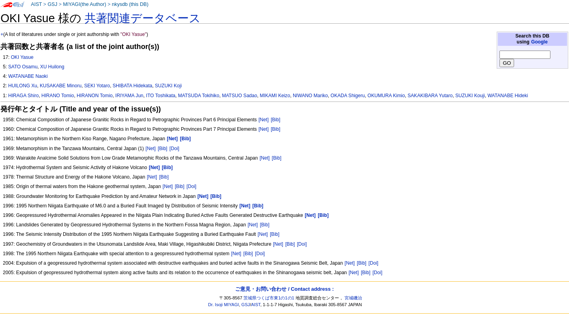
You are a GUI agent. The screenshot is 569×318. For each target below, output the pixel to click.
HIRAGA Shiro (23, 95)
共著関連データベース (143, 18)
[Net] (263, 119)
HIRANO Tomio (57, 95)
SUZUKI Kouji (470, 95)
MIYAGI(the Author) (84, 4)
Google (539, 42)
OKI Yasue (22, 57)
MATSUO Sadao (239, 95)
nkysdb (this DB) (130, 4)
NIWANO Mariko (310, 95)
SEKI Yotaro (97, 85)
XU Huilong (52, 67)
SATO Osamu (23, 67)
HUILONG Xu (22, 85)
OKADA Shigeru (348, 95)
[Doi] (174, 148)
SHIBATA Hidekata (132, 85)
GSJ (52, 4)
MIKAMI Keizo (275, 95)
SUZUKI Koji (168, 85)
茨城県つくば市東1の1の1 (268, 297)
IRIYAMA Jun (129, 95)
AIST (36, 4)
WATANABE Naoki (28, 76)
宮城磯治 (353, 297)
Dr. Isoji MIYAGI (223, 304)
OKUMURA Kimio (386, 95)
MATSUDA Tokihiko (198, 95)
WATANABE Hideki (508, 95)
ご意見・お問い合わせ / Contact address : (284, 289)
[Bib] (275, 119)
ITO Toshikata (160, 95)
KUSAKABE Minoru (61, 85)
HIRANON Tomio (95, 95)
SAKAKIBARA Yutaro (429, 95)
